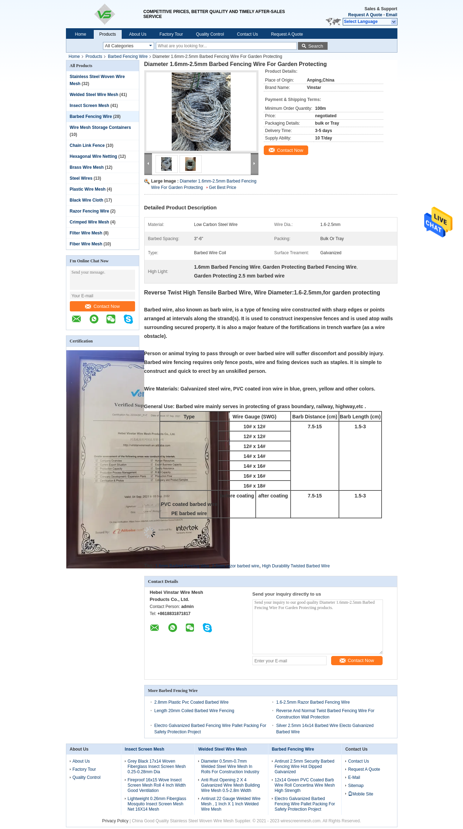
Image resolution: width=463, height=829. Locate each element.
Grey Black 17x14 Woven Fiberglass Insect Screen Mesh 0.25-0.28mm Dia (157, 766)
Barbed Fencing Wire (128, 56)
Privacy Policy (115, 820)
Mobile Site (360, 794)
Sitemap (356, 785)
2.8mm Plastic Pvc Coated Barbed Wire (191, 702)
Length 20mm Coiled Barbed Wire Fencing (194, 710)
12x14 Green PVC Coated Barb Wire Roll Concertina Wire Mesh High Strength (305, 785)
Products (107, 34)
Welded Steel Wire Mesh (94, 94)
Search (315, 46)
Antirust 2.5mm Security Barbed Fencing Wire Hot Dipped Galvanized (304, 766)
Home (80, 34)
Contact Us (247, 34)
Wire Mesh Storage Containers (100, 127)
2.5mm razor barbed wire (235, 565)
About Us (137, 34)
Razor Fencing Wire (89, 211)
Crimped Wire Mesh (89, 222)
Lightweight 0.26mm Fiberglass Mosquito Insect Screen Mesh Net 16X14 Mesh (157, 804)
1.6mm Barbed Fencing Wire (182, 565)
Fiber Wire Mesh (86, 243)
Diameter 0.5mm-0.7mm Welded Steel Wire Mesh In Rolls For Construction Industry (230, 766)
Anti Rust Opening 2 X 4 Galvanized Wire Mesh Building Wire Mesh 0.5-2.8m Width (230, 785)
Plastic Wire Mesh (88, 189)
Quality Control (210, 34)
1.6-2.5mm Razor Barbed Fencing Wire (313, 702)
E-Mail (354, 777)
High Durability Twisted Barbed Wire (296, 565)
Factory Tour (171, 34)
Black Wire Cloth (86, 200)
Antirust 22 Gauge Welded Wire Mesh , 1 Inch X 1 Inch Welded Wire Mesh (231, 804)
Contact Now (102, 306)
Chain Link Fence (87, 145)
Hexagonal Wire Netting (93, 156)
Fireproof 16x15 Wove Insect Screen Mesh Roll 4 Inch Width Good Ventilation (157, 785)
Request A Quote (365, 14)
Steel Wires (81, 178)
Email (391, 14)
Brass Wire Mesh (87, 167)
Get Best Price (222, 187)
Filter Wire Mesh (86, 233)
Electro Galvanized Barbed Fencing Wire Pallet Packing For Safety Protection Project (305, 804)
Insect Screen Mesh (89, 105)
